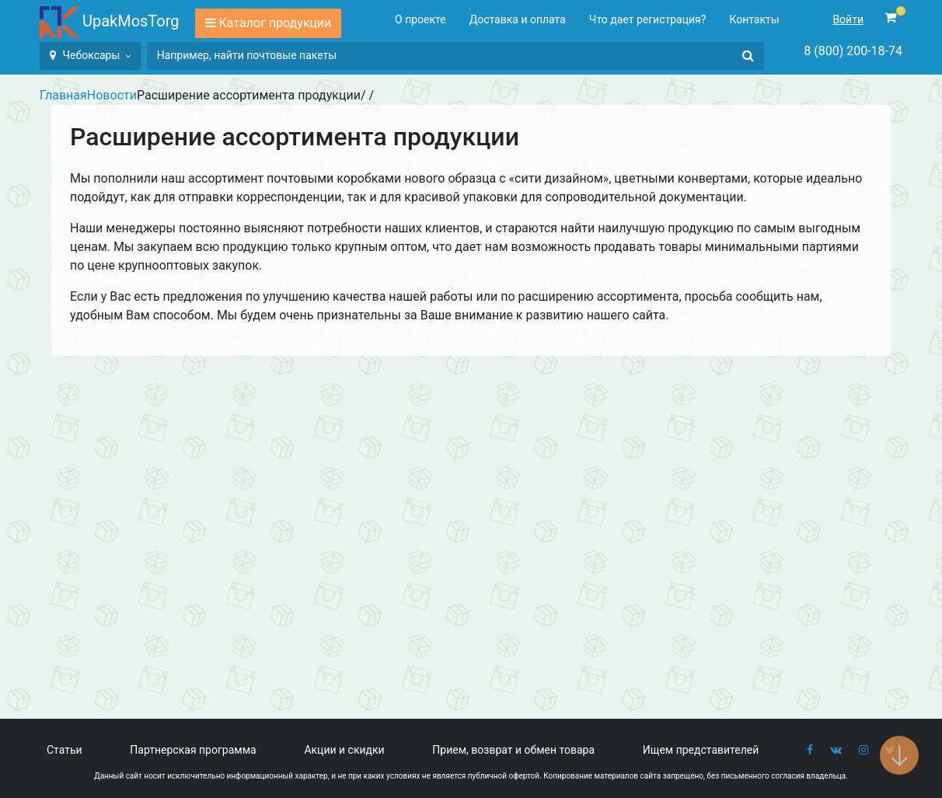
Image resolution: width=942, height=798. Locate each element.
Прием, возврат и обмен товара (513, 750)
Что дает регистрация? (647, 19)
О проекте (420, 19)
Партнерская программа (193, 750)
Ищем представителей (701, 750)
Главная (63, 95)
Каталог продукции (275, 23)
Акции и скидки (344, 750)
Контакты (754, 19)
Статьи (64, 750)
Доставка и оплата (517, 19)
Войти (848, 19)
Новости (112, 95)
